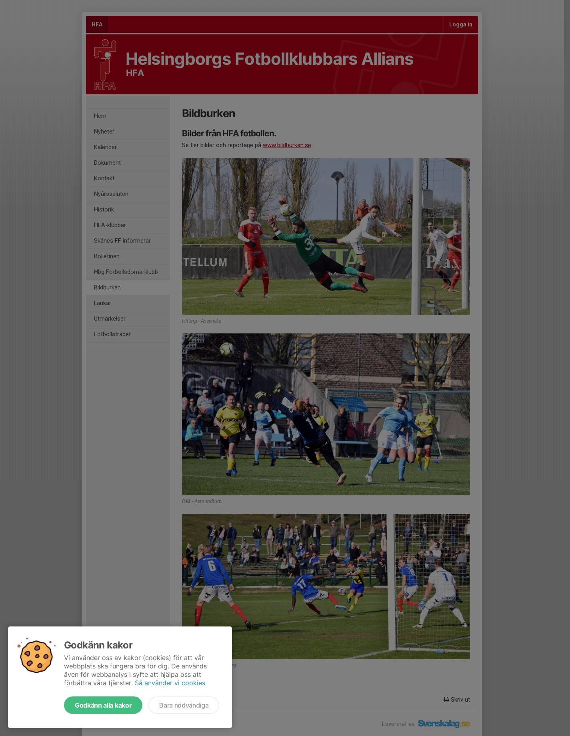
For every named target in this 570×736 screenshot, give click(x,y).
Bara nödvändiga (183, 705)
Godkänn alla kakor (103, 705)
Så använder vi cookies (170, 683)
